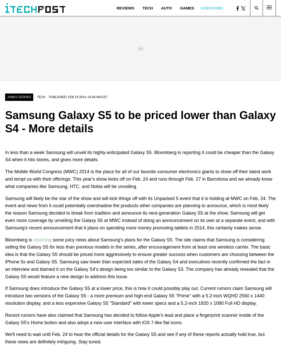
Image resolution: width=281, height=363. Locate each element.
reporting (42, 239)
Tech (147, 8)
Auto (166, 8)
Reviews (125, 8)
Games (187, 8)
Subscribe (211, 8)
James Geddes (19, 97)
